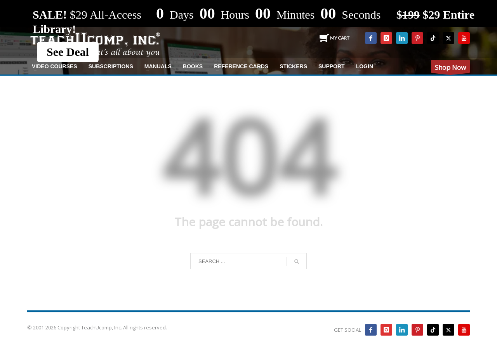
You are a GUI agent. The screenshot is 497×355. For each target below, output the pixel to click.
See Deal (68, 51)
